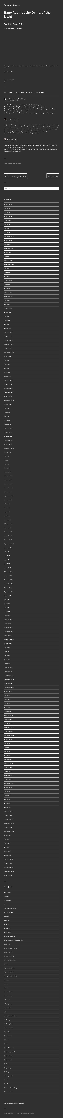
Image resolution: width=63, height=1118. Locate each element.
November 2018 (8, 296)
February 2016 (8, 380)
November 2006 (9, 823)
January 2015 (8, 432)
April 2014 (7, 468)
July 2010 (7, 647)
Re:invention (7, 1036)
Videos (6, 1080)
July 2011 (6, 600)
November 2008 (9, 727)
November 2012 (8, 536)
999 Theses (7, 892)
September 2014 (9, 448)
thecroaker (11, 28)
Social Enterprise (9, 1048)
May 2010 (7, 655)
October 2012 (8, 540)
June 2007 (7, 795)
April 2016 (7, 372)
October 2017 (8, 308)
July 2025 (7, 208)
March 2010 (7, 663)
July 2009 (7, 695)
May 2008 (7, 751)
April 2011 (7, 612)
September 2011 (8, 592)
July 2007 (7, 791)
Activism (6, 896)
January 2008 (8, 767)
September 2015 (9, 400)
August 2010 (8, 643)
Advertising (7, 900)
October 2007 (8, 779)
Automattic (31, 1113)
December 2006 (9, 819)
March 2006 (7, 855)
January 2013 (8, 528)
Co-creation (7, 928)
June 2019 (7, 284)
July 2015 (6, 408)
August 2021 (7, 252)
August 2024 (8, 216)
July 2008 (7, 743)
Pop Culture (7, 1032)
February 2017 (8, 332)
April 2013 (7, 516)
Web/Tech (7, 1084)
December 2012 (8, 532)
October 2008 (8, 731)
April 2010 (7, 659)
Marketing (7, 1020)
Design (6, 964)
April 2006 (7, 851)
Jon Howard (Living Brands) (14, 99)
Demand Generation (10, 960)
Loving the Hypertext (10, 1016)
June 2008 (7, 747)
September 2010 (9, 639)
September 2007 (9, 783)
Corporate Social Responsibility (13, 940)
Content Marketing (9, 936)
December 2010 (8, 627)
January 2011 (7, 623)
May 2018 (7, 304)
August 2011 (7, 596)
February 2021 (8, 260)
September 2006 (9, 831)
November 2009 (9, 679)
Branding (6, 920)
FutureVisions (8, 996)
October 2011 (8, 588)
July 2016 (6, 360)
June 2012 (7, 556)
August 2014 (7, 452)
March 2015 (7, 424)
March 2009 (7, 711)
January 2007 (8, 815)
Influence (6, 1000)
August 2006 (8, 835)
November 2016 (8, 344)
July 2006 (7, 839)
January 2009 (8, 719)
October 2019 (8, 280)
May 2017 (6, 324)
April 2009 (7, 707)
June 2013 (7, 508)
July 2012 (6, 552)
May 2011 (6, 608)
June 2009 (7, 699)
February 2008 (8, 763)
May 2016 (6, 368)
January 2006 (8, 863)
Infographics (8, 1004)
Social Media (8, 1060)
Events (6, 984)
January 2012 (8, 576)
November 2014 (8, 440)
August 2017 (7, 312)
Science (6, 1040)
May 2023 (7, 232)
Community (7, 932)
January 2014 (8, 480)
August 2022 (8, 240)
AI (4, 904)
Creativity (7, 944)
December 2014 (8, 436)
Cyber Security (8, 952)
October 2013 (8, 492)
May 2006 (7, 847)
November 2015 (8, 392)
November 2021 (8, 248)
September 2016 (9, 352)
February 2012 (8, 572)
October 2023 (8, 220)
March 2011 (7, 616)
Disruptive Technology (10, 976)
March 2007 (7, 807)
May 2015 (6, 416)
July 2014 (6, 456)
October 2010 (8, 635)
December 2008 (9, 723)
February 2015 (8, 428)
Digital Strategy (8, 972)
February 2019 (8, 292)
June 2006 (7, 843)
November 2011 (8, 584)
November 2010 (8, 631)
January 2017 (8, 336)
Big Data (6, 916)
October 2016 (8, 348)
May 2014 (6, 464)
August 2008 (8, 739)
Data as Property (9, 956)
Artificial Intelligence (10, 908)
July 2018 (7, 300)
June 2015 (7, 412)
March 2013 (7, 520)
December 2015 (8, 388)
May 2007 (7, 799)
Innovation (7, 1008)
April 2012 (7, 564)
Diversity (6, 980)
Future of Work (8, 992)
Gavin (5, 82)
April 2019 (7, 288)
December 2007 (9, 771)
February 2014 (8, 476)
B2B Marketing (8, 912)
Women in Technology (10, 1088)
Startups (6, 1064)
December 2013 (8, 484)
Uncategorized (8, 1076)
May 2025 (7, 212)
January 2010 (8, 671)
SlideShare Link (8, 72)
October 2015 (8, 396)
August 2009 (8, 691)
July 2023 (7, 224)
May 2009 (7, 703)
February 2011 (8, 620)
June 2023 (7, 228)
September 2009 (9, 687)
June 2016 (7, 364)
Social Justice (8, 1056)
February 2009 (8, 715)
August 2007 (8, 787)
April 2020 (7, 276)
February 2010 (8, 667)
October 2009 (8, 683)
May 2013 (6, 512)
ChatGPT (6, 924)
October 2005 (8, 875)
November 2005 (9, 871)
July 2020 (7, 268)
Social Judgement (9, 1052)
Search (6, 1044)
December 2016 (8, 340)
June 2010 (7, 651)
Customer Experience (10, 948)
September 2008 (9, 735)
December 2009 (9, 675)
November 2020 (9, 264)
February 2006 (8, 859)
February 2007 (8, 811)
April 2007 (7, 803)
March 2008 (7, 759)
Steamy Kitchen (11, 119)
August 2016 (7, 356)
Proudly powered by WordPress (11, 1113)
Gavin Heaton (10, 139)
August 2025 (8, 204)
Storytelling (7, 20)
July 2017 (6, 316)
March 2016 (7, 376)
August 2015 (7, 404)
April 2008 (7, 755)
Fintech (6, 988)
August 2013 (7, 500)
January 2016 (8, 384)
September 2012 (9, 544)
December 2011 (8, 580)
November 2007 (9, 775)
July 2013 (6, 504)
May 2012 (6, 560)
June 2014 (7, 460)
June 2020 (7, 272)
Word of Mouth (8, 1092)
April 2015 (7, 420)
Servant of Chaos (12, 5)
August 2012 (7, 548)
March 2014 (7, 472)
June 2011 (7, 604)
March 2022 (7, 244)
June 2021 (7, 256)
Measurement (8, 1028)
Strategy (6, 1072)
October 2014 (8, 444)
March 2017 (7, 328)
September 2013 (9, 496)
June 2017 (7, 320)
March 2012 (7, 568)
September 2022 (9, 236)
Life (5, 1012)
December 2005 (9, 867)
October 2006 (8, 827)
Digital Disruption (9, 968)
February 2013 (8, 524)
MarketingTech (8, 1024)
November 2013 (8, 488)
